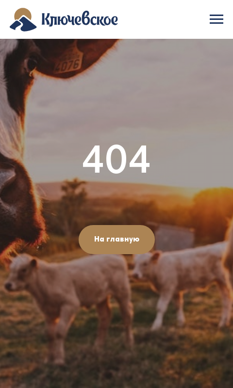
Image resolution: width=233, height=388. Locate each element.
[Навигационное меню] (216, 19)
